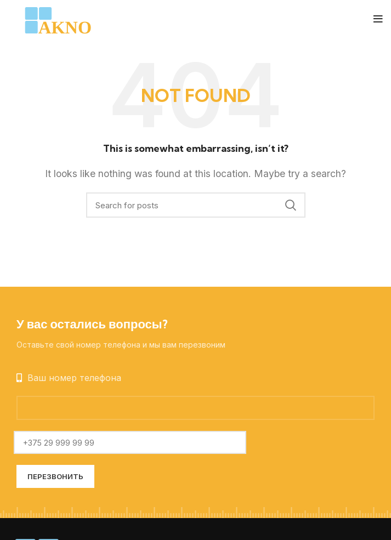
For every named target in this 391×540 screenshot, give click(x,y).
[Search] (195, 205)
